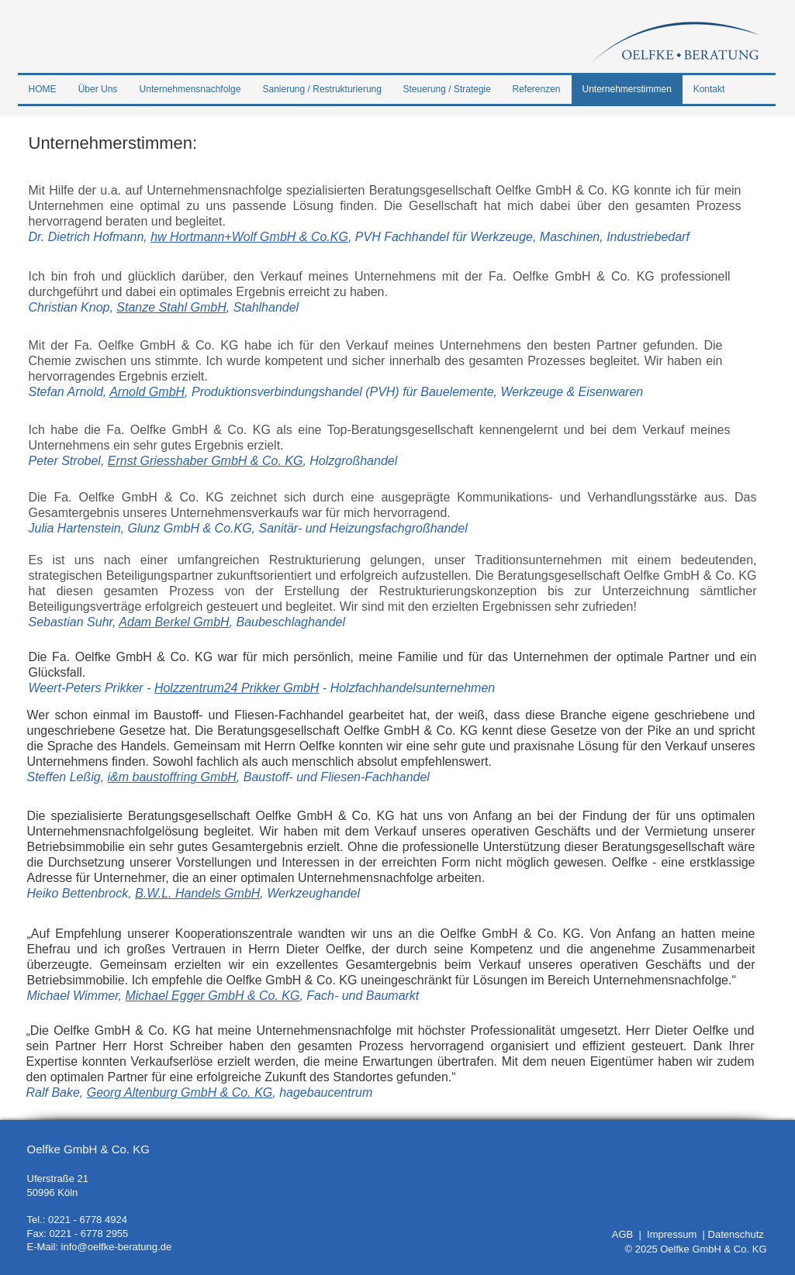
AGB (625, 1234)
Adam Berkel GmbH (174, 622)
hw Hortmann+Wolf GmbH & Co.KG (249, 236)
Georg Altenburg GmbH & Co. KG (180, 1092)
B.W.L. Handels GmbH (197, 893)
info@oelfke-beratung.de (116, 1247)
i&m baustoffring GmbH (172, 777)
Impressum (675, 1234)
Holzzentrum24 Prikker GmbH (237, 687)
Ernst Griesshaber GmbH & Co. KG (205, 460)
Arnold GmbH (147, 391)
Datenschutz (736, 1234)
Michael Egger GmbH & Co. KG (212, 995)
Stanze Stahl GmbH (171, 307)
